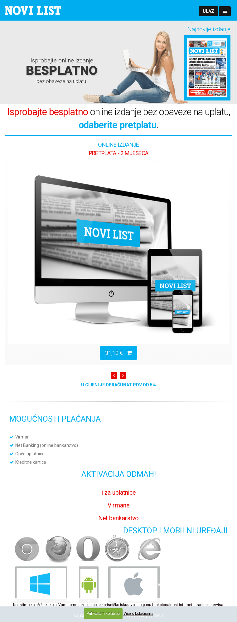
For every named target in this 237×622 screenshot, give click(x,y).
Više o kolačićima (138, 613)
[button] (208, 11)
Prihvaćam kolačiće (103, 613)
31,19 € (118, 353)
